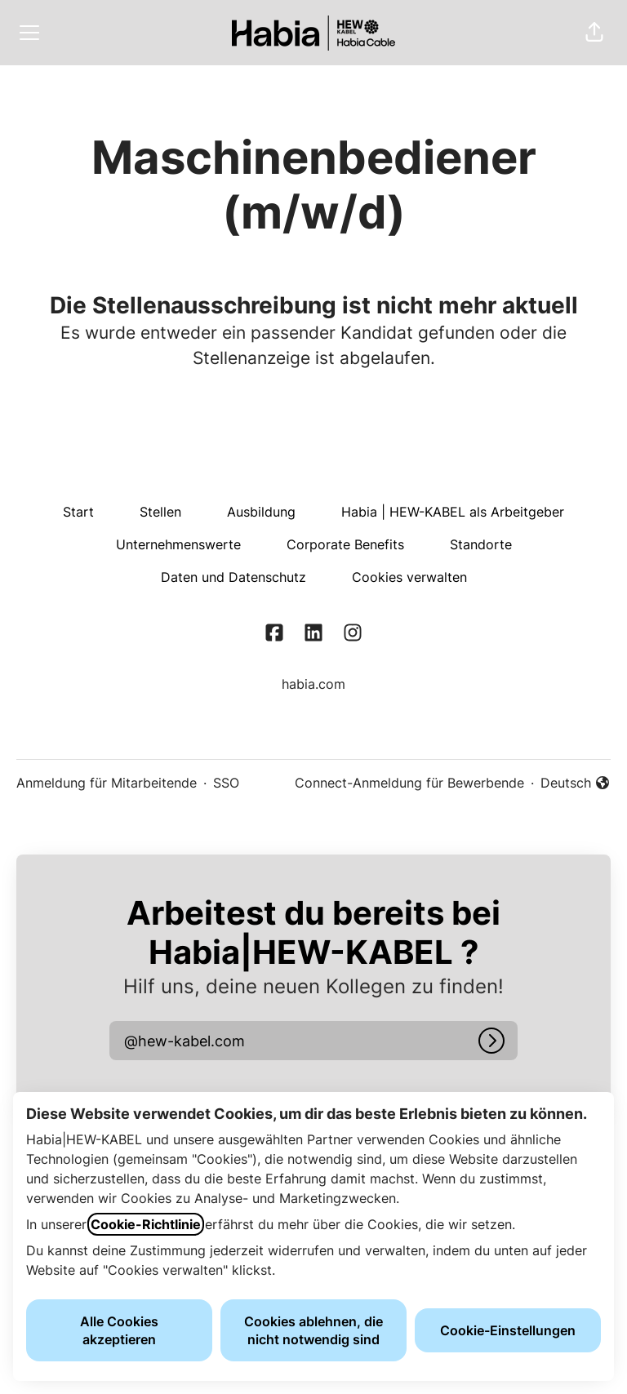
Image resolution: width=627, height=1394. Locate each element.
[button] (594, 32)
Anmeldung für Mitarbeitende (106, 783)
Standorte (481, 544)
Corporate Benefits (345, 544)
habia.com (313, 684)
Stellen (160, 512)
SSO (226, 783)
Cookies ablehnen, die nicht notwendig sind (313, 1330)
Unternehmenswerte (178, 544)
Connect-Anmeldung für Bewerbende (409, 783)
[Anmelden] (491, 1041)
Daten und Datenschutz (233, 577)
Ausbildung (261, 512)
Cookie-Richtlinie (146, 1224)
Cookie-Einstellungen (508, 1330)
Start (78, 512)
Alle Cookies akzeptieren (119, 1330)
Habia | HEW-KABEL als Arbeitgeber (452, 512)
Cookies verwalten (409, 577)
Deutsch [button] (575, 783)
